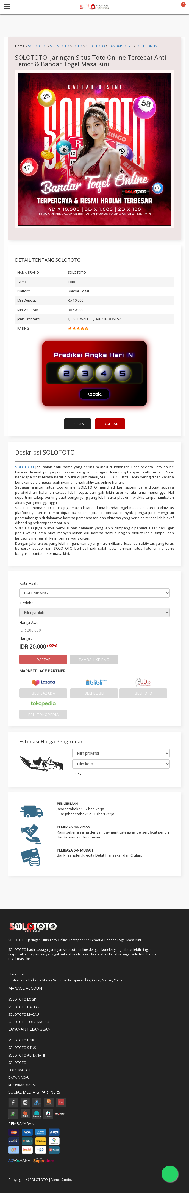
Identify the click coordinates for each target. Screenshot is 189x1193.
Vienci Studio (61, 1179)
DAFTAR (110, 423)
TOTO (77, 46)
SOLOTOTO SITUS (22, 1047)
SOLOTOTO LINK (21, 1040)
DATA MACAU (19, 1077)
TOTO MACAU (19, 1070)
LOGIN (78, 423)
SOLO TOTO (95, 46)
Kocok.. (94, 394)
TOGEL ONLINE (147, 46)
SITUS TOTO (59, 46)
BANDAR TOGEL (121, 46)
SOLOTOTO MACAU (23, 1014)
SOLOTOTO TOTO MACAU (28, 1022)
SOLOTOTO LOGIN (22, 999)
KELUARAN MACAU (22, 1085)
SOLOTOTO (37, 46)
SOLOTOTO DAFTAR (24, 1007)
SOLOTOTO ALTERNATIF (27, 1055)
